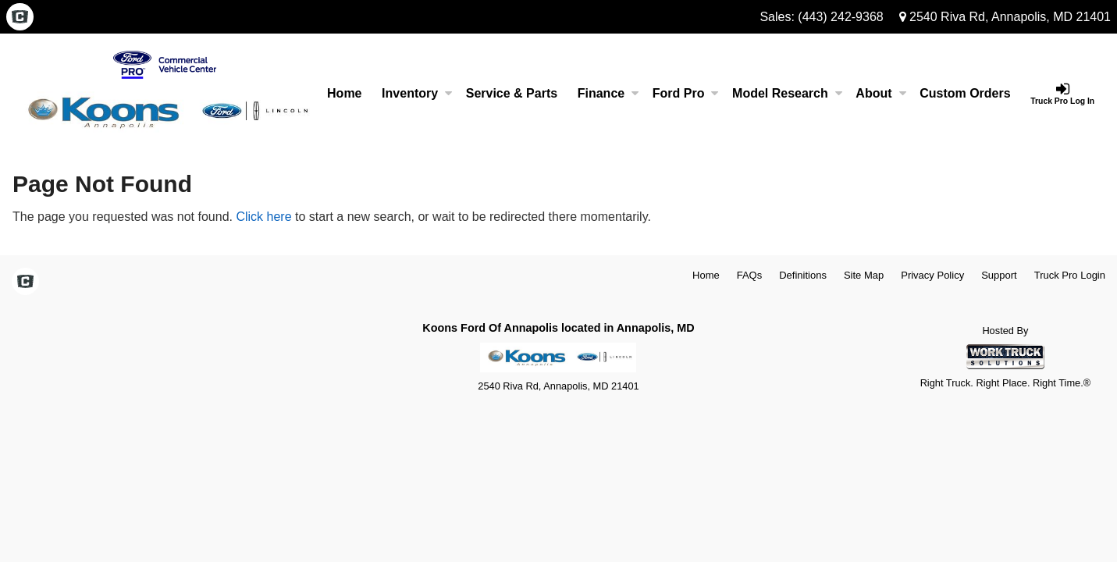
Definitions (803, 275)
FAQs (750, 275)
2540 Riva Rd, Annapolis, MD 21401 (1005, 16)
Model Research (787, 93)
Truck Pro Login (1069, 275)
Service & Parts (511, 93)
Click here (263, 216)
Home (344, 93)
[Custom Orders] (964, 93)
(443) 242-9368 (840, 16)
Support (999, 275)
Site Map (864, 275)
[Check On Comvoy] (20, 18)
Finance (608, 93)
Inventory (417, 93)
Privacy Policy (932, 275)
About (880, 93)
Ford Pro (686, 93)
